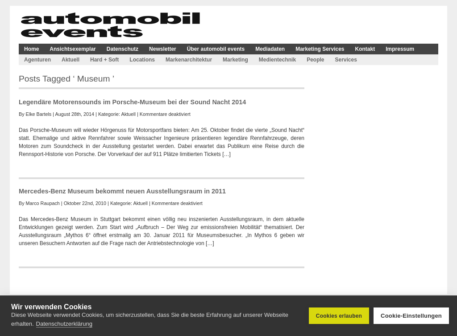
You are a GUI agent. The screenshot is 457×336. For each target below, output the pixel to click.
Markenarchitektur (189, 60)
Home (31, 49)
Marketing (235, 60)
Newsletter (162, 49)
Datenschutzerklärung (64, 323)
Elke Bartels (39, 114)
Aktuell (70, 60)
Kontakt (365, 49)
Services (346, 60)
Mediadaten (270, 49)
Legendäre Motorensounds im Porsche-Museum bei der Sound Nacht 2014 (132, 102)
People (315, 60)
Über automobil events (216, 49)
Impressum (400, 49)
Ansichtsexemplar (73, 49)
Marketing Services (319, 49)
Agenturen (37, 60)
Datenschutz (122, 49)
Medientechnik (277, 60)
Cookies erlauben (339, 316)
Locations (142, 60)
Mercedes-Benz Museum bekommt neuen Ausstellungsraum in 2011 (122, 191)
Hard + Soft (104, 60)
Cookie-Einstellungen (411, 315)
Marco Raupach (43, 203)
